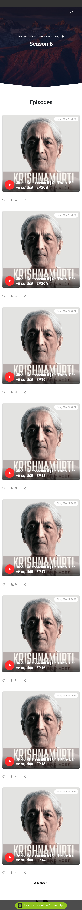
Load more (41, 882)
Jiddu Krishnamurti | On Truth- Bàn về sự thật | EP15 (46, 761)
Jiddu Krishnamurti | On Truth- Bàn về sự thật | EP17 (46, 569)
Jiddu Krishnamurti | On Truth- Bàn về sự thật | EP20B (46, 185)
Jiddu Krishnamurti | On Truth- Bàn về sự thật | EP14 (46, 857)
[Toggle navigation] (78, 12)
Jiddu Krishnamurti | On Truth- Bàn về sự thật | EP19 (46, 377)
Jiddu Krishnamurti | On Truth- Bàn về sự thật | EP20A (46, 281)
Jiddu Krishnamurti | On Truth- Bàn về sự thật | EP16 (46, 665)
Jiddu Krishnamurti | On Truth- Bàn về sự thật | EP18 (46, 473)
